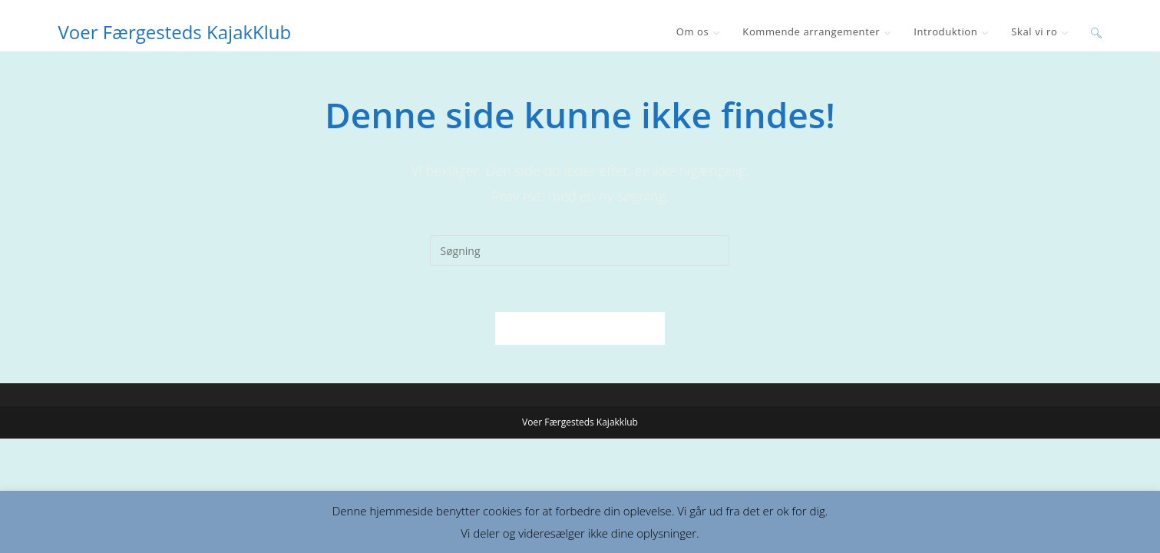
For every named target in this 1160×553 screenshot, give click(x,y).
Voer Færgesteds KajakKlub (175, 32)
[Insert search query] (579, 250)
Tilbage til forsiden (580, 328)
